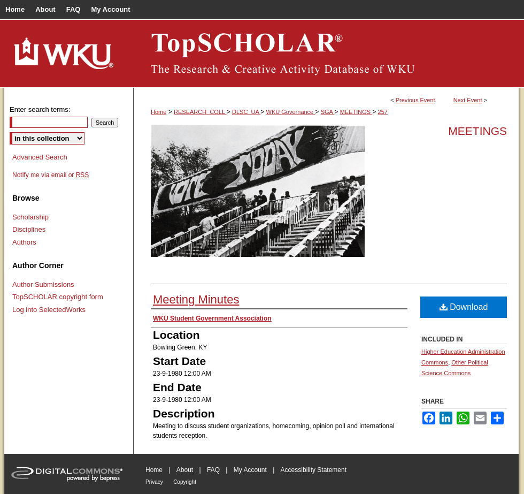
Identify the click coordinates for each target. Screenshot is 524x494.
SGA (328, 112)
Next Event (467, 100)
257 (383, 112)
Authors (24, 242)
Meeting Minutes (196, 299)
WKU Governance (290, 112)
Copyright (184, 482)
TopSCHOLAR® (326, 53)
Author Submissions (43, 284)
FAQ (213, 470)
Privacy (154, 482)
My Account (250, 470)
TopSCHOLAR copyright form (57, 297)
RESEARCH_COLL (200, 112)
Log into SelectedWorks (49, 310)
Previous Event (415, 100)
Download (464, 306)
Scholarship (30, 217)
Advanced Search (39, 157)
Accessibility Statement (313, 470)
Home (158, 112)
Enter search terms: (40, 109)
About (184, 470)
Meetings (477, 131)
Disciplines (28, 229)
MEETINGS (356, 112)
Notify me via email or (50, 175)
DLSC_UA (246, 112)
